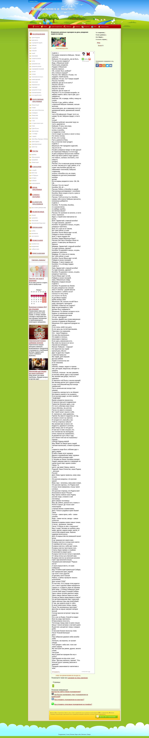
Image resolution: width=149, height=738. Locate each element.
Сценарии (36, 167)
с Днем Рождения (35, 37)
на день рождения (35, 183)
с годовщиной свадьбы (36, 42)
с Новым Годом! (35, 105)
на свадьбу (33, 48)
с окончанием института (37, 76)
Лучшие (37, 26)
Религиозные (38, 212)
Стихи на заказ (105, 26)
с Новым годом (35, 162)
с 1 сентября (34, 133)
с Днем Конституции (36, 144)
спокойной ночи (35, 244)
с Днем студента (35, 141)
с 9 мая (33, 126)
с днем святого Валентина (37, 110)
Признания (37, 227)
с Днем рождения (35, 157)
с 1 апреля (33, 136)
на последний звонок (36, 95)
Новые (45, 26)
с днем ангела (34, 40)
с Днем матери (34, 131)
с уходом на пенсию (36, 58)
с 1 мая (33, 120)
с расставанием (35, 236)
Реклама (72, 734)
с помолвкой (34, 87)
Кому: (98, 42)
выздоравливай (35, 246)
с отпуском (34, 50)
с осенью (33, 74)
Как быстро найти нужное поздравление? (66, 691)
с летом (33, 61)
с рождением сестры (36, 90)
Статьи (67, 734)
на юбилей (33, 180)
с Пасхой (33, 215)
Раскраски (86, 26)
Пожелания (37, 240)
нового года (34, 172)
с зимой (33, 53)
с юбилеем (33, 45)
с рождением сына (35, 63)
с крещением (34, 218)
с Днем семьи (34, 118)
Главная (31, 1)
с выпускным (34, 56)
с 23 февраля (34, 112)
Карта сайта (78, 734)
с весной (33, 71)
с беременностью (35, 84)
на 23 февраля (34, 175)
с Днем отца (34, 146)
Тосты (35, 151)
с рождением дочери (36, 66)
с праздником (34, 159)
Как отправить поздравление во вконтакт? (69, 699)
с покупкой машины (36, 92)
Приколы (68, 26)
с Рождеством (34, 115)
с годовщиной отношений (37, 69)
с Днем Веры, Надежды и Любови (39, 139)
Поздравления (38, 34)
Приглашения (38, 253)
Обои (95, 26)
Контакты (84, 734)
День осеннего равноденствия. (38, 207)
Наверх (89, 734)
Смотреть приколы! (38, 260)
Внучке (100, 45)
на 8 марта (33, 178)
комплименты (34, 233)
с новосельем (34, 82)
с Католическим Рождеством (38, 223)
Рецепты (77, 26)
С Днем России (35, 128)
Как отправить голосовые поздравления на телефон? (73, 704)
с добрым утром (35, 249)
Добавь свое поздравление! (108, 716)
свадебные (33, 154)
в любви (33, 231)
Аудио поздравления (56, 26)
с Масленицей (34, 220)
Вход (36, 1)
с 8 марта (33, 107)
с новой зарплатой (35, 79)
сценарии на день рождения (78, 678)
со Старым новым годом (37, 123)
